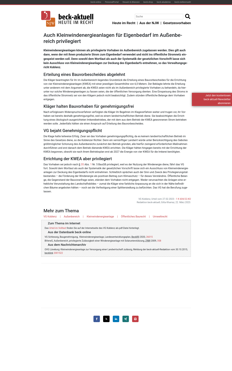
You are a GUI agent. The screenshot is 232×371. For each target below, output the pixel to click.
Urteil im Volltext (57, 228)
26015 (149, 237)
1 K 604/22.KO (183, 199)
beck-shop (148, 2)
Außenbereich (72, 216)
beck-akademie (164, 2)
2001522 (58, 253)
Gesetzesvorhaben (177, 23)
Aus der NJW (149, 23)
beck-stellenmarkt (182, 2)
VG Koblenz (50, 216)
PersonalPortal (112, 2)
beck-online (96, 2)
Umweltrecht (160, 216)
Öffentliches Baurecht (133, 216)
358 (159, 240)
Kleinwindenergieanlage (100, 216)
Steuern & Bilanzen (131, 2)
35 (82, 164)
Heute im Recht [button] (123, 23)
